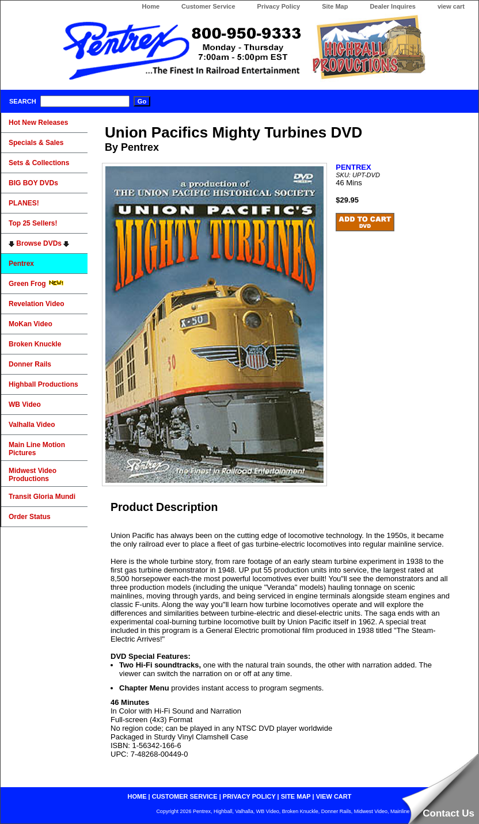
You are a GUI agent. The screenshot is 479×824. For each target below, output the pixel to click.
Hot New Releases (38, 123)
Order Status (30, 517)
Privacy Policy (279, 6)
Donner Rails (30, 364)
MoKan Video (30, 324)
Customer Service (208, 6)
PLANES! (24, 203)
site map (296, 796)
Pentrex (21, 264)
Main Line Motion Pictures (37, 449)
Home (150, 6)
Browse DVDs (39, 243)
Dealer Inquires (392, 6)
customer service (185, 796)
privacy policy (249, 796)
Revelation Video (36, 304)
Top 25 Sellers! (33, 223)
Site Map (335, 6)
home (137, 796)
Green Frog (36, 284)
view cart (451, 6)
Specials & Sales (36, 143)
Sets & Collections (39, 163)
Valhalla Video (32, 425)
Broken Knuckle (35, 344)
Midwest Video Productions (32, 475)
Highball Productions (43, 384)
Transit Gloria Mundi (42, 497)
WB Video (25, 404)
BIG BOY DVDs (33, 183)
